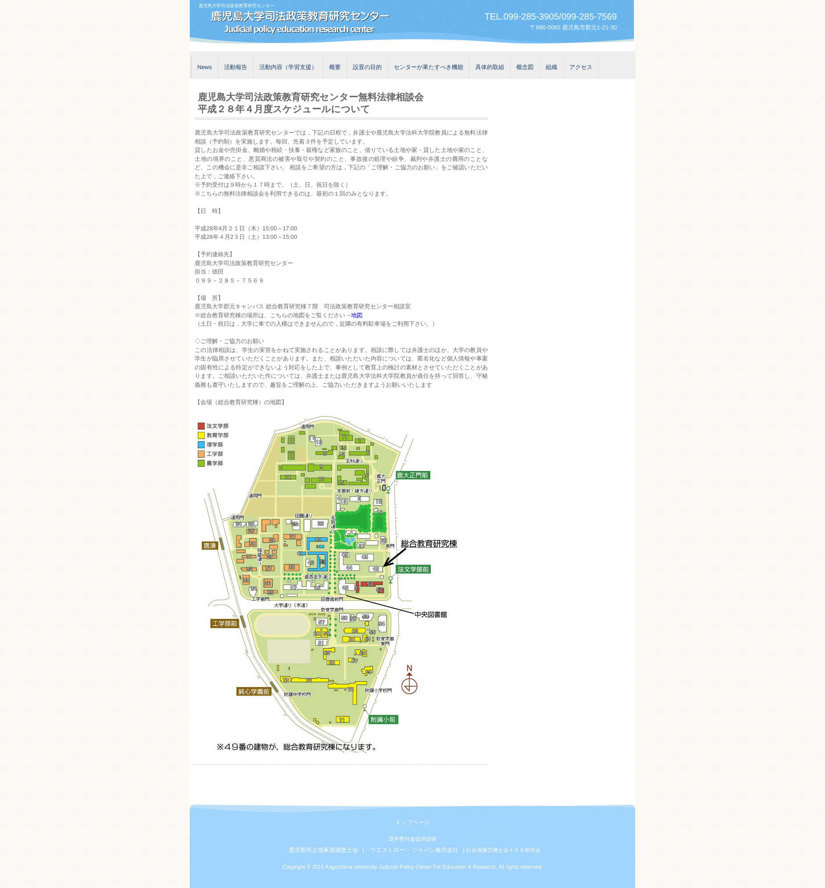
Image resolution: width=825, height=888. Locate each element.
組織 (551, 67)
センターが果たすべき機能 (428, 67)
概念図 (525, 67)
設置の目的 (367, 67)
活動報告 (235, 67)
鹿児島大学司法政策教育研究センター (296, 23)
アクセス (580, 67)
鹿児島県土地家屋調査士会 (323, 850)
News (204, 67)
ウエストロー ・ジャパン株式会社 (414, 850)
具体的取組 (489, 67)
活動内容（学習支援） (288, 67)
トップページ (412, 822)
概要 (335, 67)
